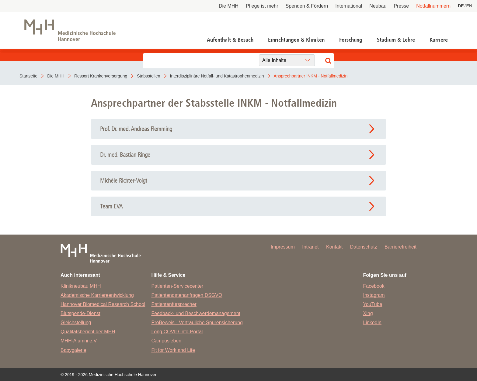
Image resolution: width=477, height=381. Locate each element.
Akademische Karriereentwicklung (97, 295)
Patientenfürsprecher (174, 304)
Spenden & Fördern (307, 6)
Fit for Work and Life (173, 350)
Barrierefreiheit (400, 246)
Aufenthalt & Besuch (230, 39)
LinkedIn (372, 322)
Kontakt (334, 246)
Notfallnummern (433, 6)
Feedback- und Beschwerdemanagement (195, 313)
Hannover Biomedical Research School (103, 304)
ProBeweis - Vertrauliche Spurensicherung (197, 322)
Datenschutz (363, 246)
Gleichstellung (76, 322)
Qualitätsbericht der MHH (88, 331)
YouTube (372, 304)
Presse (401, 6)
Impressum (283, 246)
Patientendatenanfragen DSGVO (186, 295)
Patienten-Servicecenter (177, 286)
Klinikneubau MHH (81, 286)
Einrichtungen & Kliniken (296, 39)
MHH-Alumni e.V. (79, 340)
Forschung (350, 39)
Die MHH (228, 6)
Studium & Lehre (396, 39)
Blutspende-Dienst (80, 313)
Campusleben (166, 340)
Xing (368, 313)
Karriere (439, 39)
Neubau (377, 6)
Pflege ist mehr (262, 6)
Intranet (310, 246)
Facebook (374, 286)
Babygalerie (73, 350)
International (348, 6)
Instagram (374, 295)
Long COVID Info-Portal (177, 331)
